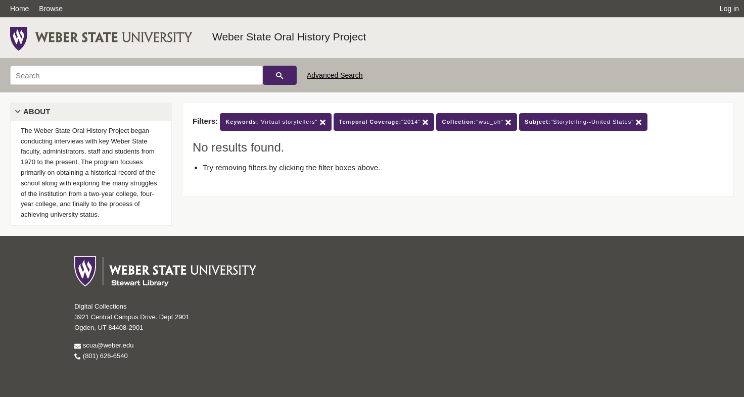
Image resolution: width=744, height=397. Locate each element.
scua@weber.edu (103, 345)
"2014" (384, 122)
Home (19, 9)
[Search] (136, 75)
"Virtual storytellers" (275, 122)
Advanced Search (335, 75)
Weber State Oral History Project (289, 36)
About (36, 111)
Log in (729, 9)
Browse (51, 9)
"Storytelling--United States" (583, 122)
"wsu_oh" (477, 122)
